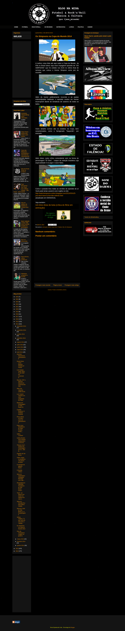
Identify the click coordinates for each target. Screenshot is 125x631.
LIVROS (71, 27)
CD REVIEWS (48, 27)
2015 (17, 321)
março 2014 (20, 539)
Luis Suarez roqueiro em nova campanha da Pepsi (21, 397)
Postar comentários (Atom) (59, 289)
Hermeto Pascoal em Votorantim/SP (21, 356)
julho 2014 (20, 344)
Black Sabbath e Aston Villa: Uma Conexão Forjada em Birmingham (25, 224)
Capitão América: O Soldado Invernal (21, 412)
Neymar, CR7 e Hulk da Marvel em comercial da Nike (21, 383)
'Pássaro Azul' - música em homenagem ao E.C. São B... (21, 448)
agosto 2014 (21, 342)
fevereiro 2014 (21, 541)
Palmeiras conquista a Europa (24, 275)
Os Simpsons (68, 227)
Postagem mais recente (42, 285)
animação (44, 227)
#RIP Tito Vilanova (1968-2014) (21, 390)
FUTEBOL (25, 27)
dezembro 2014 (21, 326)
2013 (17, 548)
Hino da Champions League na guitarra (21, 534)
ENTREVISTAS (60, 27)
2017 (17, 316)
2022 (17, 304)
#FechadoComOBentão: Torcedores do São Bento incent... (21, 486)
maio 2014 (20, 349)
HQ (63, 227)
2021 (17, 306)
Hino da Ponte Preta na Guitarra (25, 170)
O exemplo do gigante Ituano (21, 466)
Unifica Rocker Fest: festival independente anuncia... (21, 440)
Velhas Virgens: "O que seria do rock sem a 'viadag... (21, 520)
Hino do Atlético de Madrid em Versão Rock (24, 205)
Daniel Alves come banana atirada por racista (20, 364)
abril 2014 (20, 352)
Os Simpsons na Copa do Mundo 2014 (21, 527)
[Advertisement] (22, 69)
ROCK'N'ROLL (36, 27)
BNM (49, 227)
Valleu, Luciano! (20, 434)
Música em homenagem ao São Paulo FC (21, 405)
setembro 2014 (21, 338)
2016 (17, 319)
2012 (17, 551)
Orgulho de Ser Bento (21, 454)
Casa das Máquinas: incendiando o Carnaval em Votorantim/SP (25, 153)
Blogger (73, 627)
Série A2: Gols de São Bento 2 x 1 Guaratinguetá (21, 511)
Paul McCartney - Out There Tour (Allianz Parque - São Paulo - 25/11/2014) (21, 188)
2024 (17, 299)
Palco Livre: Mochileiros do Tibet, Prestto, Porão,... (21, 428)
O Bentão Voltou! (19, 470)
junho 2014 (20, 347)
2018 (17, 314)
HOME (16, 27)
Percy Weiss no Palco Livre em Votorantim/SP (21, 420)
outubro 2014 (21, 334)
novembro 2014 (21, 330)
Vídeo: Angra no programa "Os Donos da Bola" (21, 460)
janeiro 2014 (21, 545)
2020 (17, 309)
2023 (17, 301)
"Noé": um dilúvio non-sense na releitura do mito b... (21, 496)
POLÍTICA (81, 27)
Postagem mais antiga (72, 285)
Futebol (60, 227)
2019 (17, 311)
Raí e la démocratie (24, 240)
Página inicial (57, 285)
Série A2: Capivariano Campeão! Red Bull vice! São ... (21, 477)
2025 (17, 296)
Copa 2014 (54, 227)
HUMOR (90, 27)
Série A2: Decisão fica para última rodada (21, 504)
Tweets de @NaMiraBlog (92, 217)
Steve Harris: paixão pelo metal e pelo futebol (25, 134)
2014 (17, 324)
